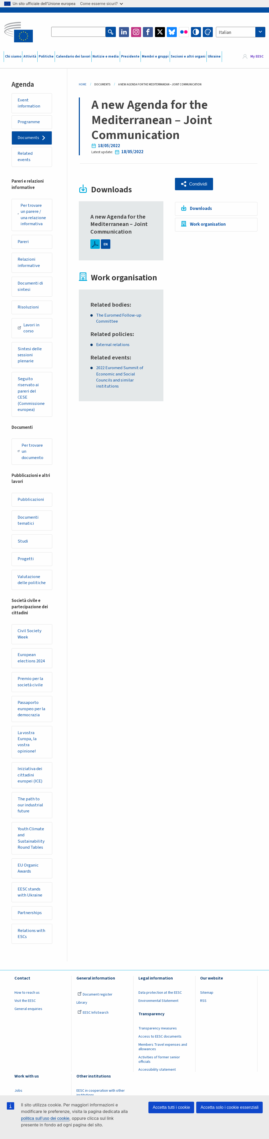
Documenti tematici (28, 523)
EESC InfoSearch (92, 1018)
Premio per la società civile (30, 685)
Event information (29, 103)
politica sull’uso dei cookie (45, 1118)
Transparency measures (157, 1034)
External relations (113, 345)
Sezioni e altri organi (188, 56)
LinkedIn (124, 32)
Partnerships (30, 918)
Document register (94, 1000)
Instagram (136, 32)
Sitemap (206, 998)
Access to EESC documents (160, 1042)
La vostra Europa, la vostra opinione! (27, 745)
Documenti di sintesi (31, 287)
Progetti (26, 562)
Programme (29, 122)
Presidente (130, 56)
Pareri (23, 242)
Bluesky (172, 32)
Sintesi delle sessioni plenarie (30, 356)
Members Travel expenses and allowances (162, 1052)
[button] (194, 184)
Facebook (148, 32)
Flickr (184, 32)
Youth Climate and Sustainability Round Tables (31, 842)
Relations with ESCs (31, 939)
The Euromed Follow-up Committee (119, 318)
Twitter (160, 32)
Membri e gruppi (155, 56)
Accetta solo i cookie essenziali (229, 1107)
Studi (23, 544)
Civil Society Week (30, 637)
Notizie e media (105, 56)
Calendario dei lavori (73, 56)
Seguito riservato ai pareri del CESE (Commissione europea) (31, 396)
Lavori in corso (29, 329)
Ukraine (214, 56)
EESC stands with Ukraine (30, 897)
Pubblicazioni (31, 502)
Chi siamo (13, 56)
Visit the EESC (25, 1006)
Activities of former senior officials (159, 1065)
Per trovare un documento (31, 453)
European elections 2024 (31, 661)
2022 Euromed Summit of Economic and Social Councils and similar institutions (120, 377)
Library (81, 1008)
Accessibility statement (157, 1075)
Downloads (201, 208)
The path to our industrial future (31, 809)
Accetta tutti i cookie (171, 1107)
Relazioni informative (29, 263)
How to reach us (27, 998)
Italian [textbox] (225, 32)
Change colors (208, 32)
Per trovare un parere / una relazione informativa (32, 215)
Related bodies (110, 305)
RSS (203, 1006)
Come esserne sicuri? (101, 3)
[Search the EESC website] (78, 32)
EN (106, 244)
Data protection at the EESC (160, 998)
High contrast (196, 32)
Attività (29, 56)
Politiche (46, 56)
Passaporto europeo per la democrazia (31, 712)
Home (82, 84)
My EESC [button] (256, 56)
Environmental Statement (158, 1006)
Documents (29, 138)
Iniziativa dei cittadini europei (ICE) (30, 779)
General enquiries (28, 1014)
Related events (25, 157)
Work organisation (208, 224)
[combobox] (240, 32)
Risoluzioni (28, 309)
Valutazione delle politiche (32, 582)
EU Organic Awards (28, 873)
